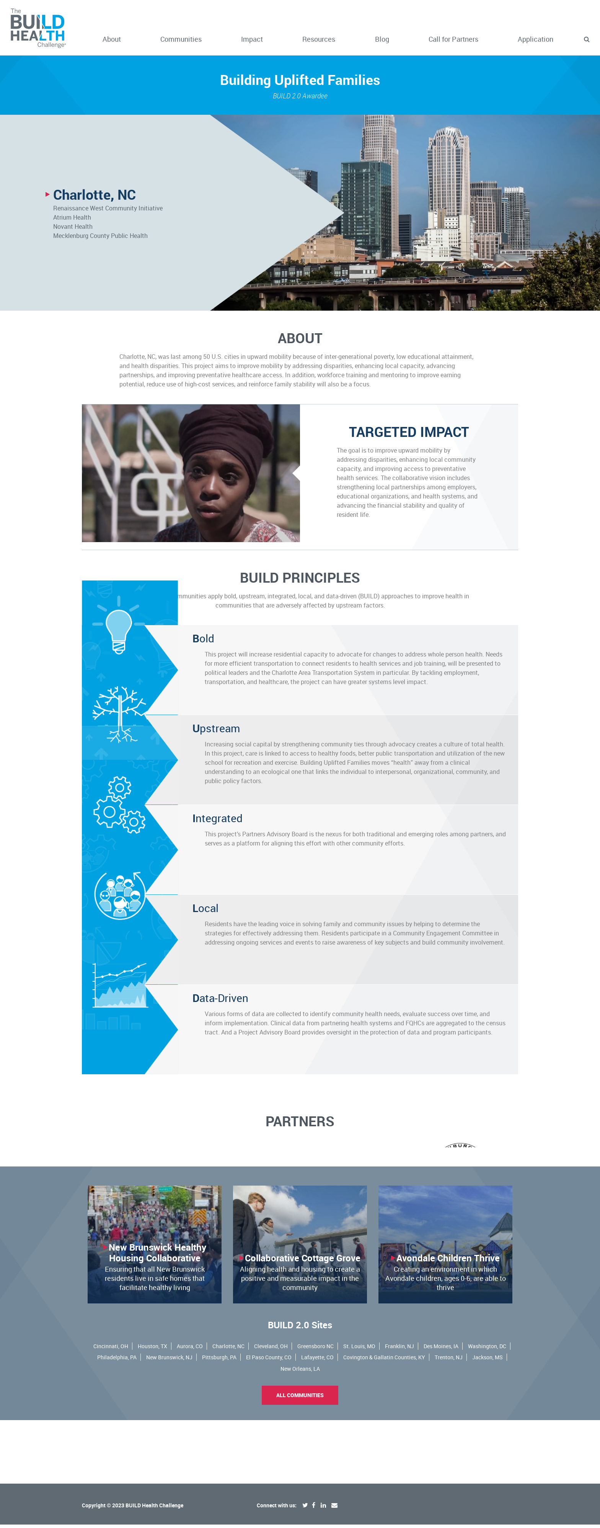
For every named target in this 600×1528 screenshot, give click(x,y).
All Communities (300, 1462)
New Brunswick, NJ (169, 1424)
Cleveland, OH (271, 1413)
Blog (382, 39)
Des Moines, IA (441, 1413)
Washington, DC (487, 1413)
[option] (300, 1175)
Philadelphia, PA (117, 1424)
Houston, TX (152, 1413)
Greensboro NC (315, 1413)
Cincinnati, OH (110, 1413)
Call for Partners (453, 39)
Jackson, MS (487, 1424)
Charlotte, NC (228, 1413)
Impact (252, 39)
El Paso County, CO (269, 1424)
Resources (318, 39)
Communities (181, 39)
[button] (586, 39)
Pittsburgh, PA (219, 1424)
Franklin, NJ (399, 1413)
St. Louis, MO (359, 1413)
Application (535, 39)
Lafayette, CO (317, 1424)
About (112, 39)
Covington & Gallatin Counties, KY (384, 1424)
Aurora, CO (190, 1413)
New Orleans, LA (300, 1435)
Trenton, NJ (449, 1424)
